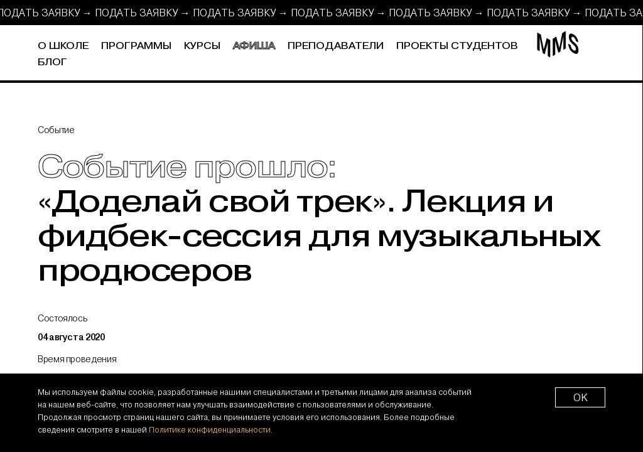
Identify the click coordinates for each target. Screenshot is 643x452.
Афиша (254, 46)
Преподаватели (336, 46)
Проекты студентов (457, 46)
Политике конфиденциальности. (211, 429)
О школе (63, 46)
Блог (52, 62)
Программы (136, 46)
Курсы (202, 46)
